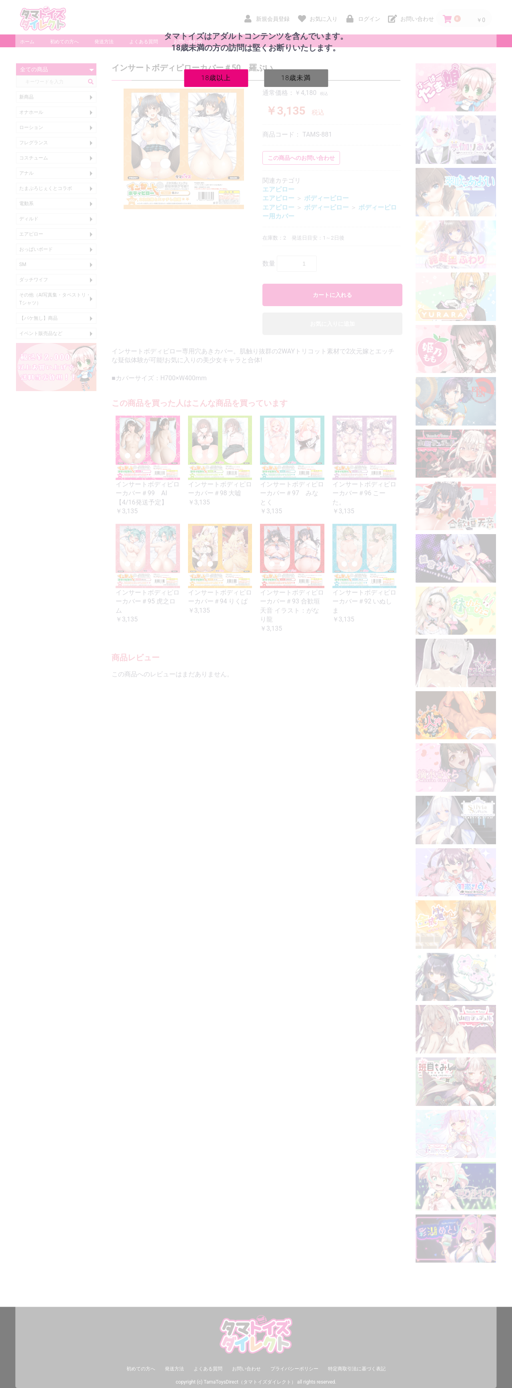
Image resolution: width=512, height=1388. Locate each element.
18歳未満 (296, 78)
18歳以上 (216, 78)
